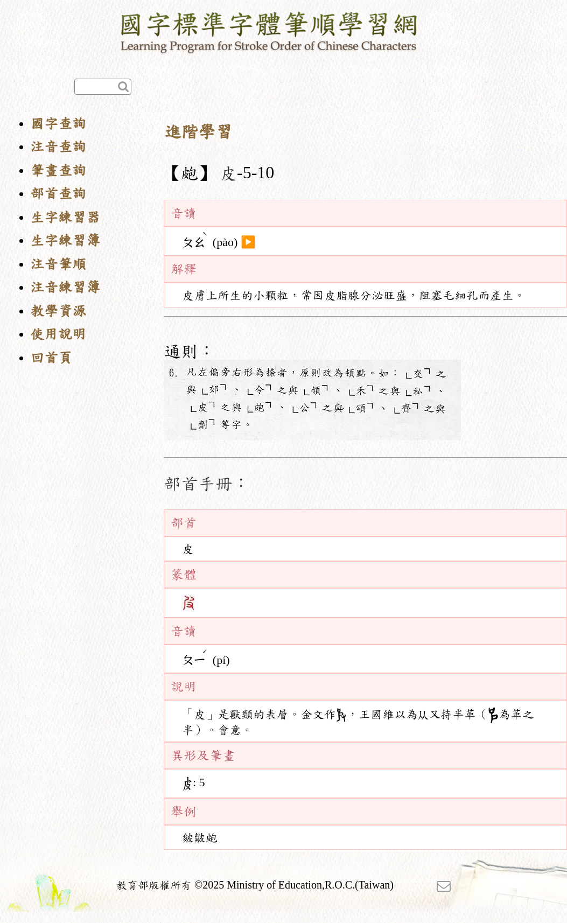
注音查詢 (58, 146)
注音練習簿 (65, 287)
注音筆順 (58, 264)
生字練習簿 (65, 240)
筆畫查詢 (58, 170)
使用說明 (58, 334)
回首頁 (51, 358)
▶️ (248, 242)
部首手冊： (207, 483)
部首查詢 (58, 193)
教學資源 (58, 311)
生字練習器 (65, 217)
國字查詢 (58, 123)
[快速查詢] (102, 87)
